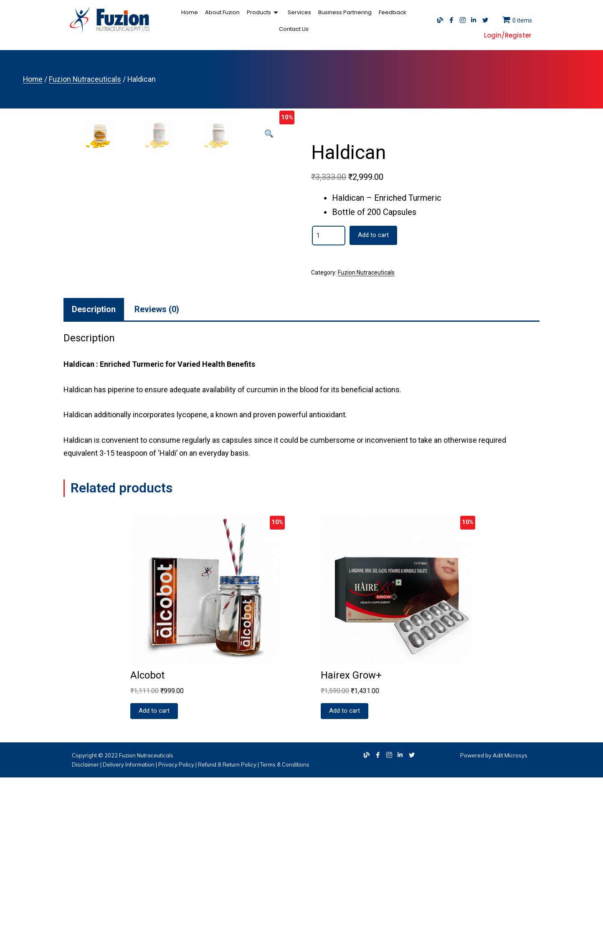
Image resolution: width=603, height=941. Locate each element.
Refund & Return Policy (227, 927)
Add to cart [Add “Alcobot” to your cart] (154, 874)
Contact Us (407, 21)
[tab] (93, 473)
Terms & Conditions (284, 927)
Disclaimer (85, 927)
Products (246, 21)
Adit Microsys (510, 918)
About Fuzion (205, 21)
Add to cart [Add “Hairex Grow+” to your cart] (344, 874)
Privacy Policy (176, 927)
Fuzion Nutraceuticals (85, 79)
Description (94, 473)
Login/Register (508, 35)
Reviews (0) (156, 473)
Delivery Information (129, 927)
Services (280, 21)
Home (173, 21)
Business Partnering (325, 21)
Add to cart (373, 235)
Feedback (372, 21)
